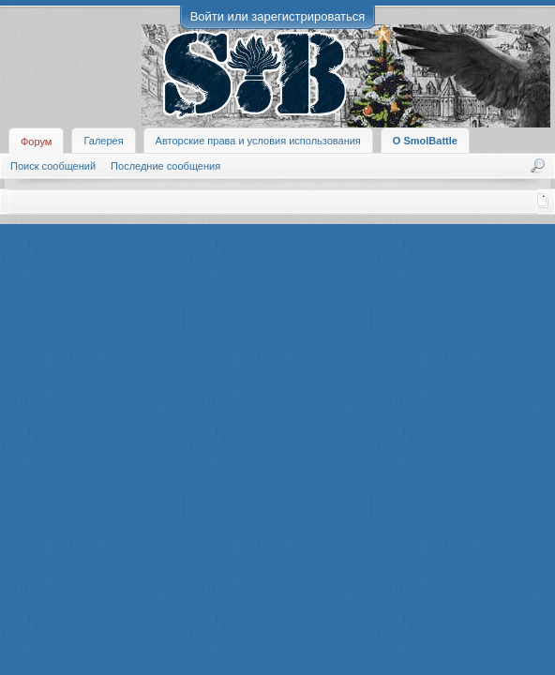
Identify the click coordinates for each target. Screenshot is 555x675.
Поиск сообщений (53, 166)
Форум (36, 141)
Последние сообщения (165, 166)
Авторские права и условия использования (258, 140)
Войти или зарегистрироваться (278, 16)
